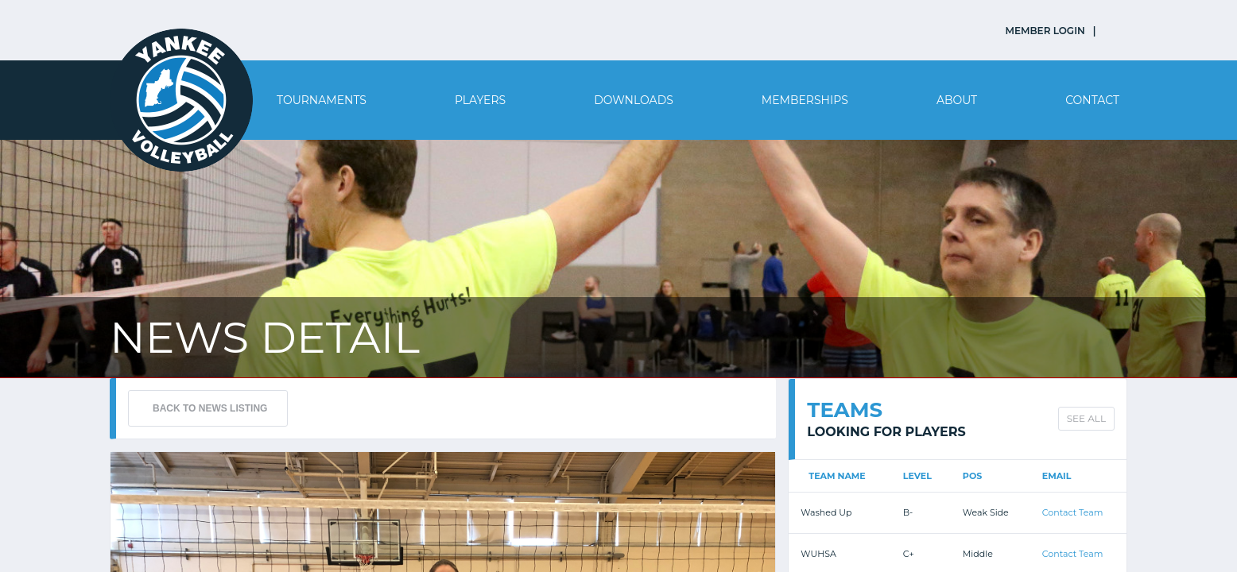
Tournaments (321, 100)
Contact (1092, 100)
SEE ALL (1086, 418)
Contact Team (1072, 512)
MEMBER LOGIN (1045, 31)
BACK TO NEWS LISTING (210, 408)
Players (480, 100)
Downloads (633, 100)
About (956, 100)
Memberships (805, 100)
